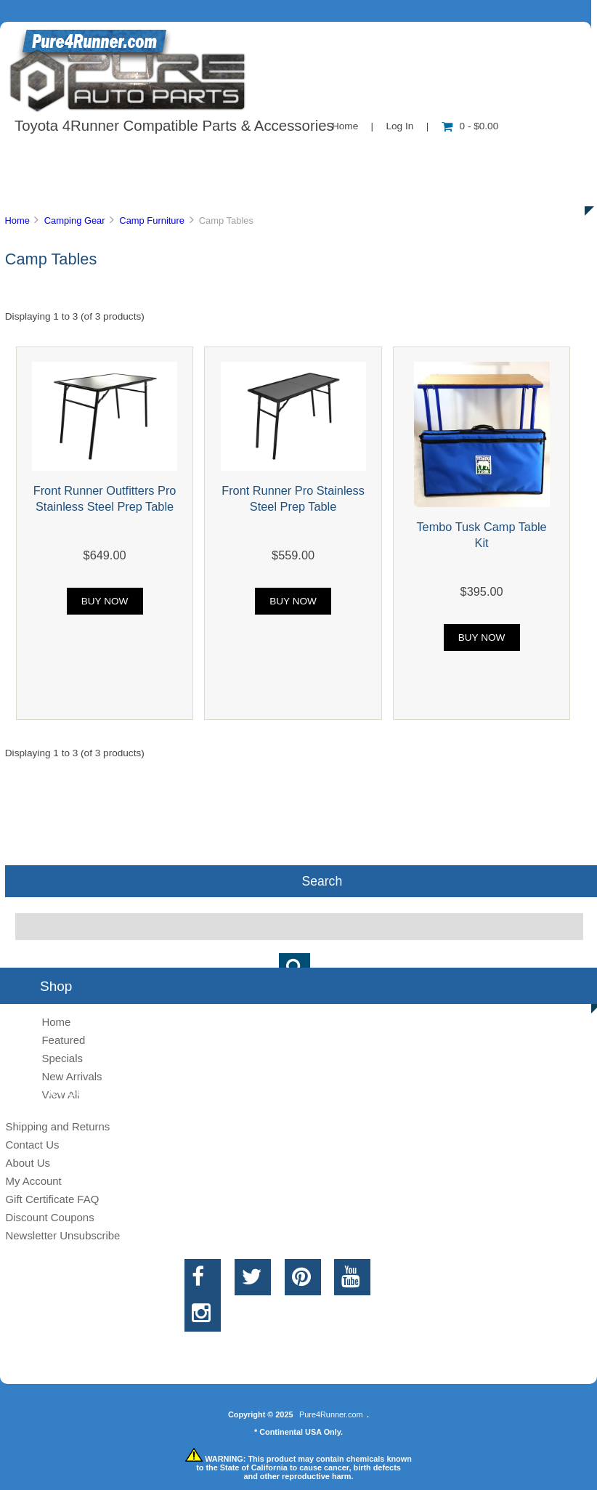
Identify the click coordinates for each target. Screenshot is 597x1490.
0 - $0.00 (470, 126)
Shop (55, 155)
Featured (63, 1040)
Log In (399, 126)
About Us (145, 155)
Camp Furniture (151, 220)
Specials (62, 1058)
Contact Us (365, 155)
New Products (485, 155)
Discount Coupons (49, 1217)
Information (253, 155)
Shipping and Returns (57, 1126)
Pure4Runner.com (331, 1414)
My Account (33, 1181)
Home (345, 126)
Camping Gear (74, 220)
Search (321, 881)
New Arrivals (71, 1076)
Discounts (141, 189)
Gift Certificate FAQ (52, 1199)
